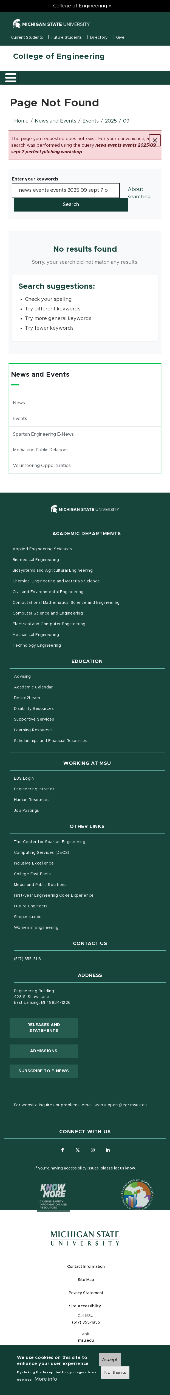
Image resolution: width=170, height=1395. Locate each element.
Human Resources (54, 799)
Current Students (27, 38)
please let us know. (118, 1168)
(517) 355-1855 (86, 1322)
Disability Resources (57, 708)
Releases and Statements (52, 1028)
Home (21, 121)
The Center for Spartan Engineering (72, 841)
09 (126, 121)
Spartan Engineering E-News (43, 434)
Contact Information (86, 1267)
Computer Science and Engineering (48, 613)
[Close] (155, 140)
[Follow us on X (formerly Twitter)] (77, 1149)
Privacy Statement (107, 1292)
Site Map (86, 1280)
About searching (139, 193)
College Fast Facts (55, 873)
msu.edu (107, 1340)
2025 (111, 121)
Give (120, 38)
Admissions (44, 1051)
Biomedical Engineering (36, 560)
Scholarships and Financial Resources (50, 741)
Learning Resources (56, 729)
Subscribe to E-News (48, 1070)
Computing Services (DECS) (64, 852)
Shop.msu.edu (50, 916)
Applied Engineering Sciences (42, 549)
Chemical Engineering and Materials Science (56, 581)
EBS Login (47, 778)
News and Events (55, 121)
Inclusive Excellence (34, 863)
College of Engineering (59, 56)
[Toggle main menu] (11, 78)
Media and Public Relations (41, 450)
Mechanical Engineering (36, 635)
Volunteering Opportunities (42, 465)
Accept (110, 1360)
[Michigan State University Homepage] (85, 1238)
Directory (98, 38)
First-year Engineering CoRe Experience (54, 895)
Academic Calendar (56, 686)
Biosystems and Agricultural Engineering (76, 570)
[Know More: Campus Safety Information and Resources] (43, 1185)
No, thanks (115, 1373)
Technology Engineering (37, 646)
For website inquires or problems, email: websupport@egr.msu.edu (80, 1105)
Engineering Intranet (57, 788)
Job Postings (49, 810)
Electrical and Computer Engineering (49, 624)
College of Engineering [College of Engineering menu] (80, 6)
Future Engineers (31, 906)
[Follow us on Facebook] (62, 1149)
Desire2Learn (50, 697)
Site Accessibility (106, 1306)
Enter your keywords (35, 179)
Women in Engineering (36, 928)
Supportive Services (57, 718)
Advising (22, 677)
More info (46, 1380)
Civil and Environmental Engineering (48, 592)
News (19, 403)
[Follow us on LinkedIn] (107, 1149)
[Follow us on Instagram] (92, 1149)
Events (91, 121)
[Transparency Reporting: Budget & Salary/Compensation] (127, 1185)
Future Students (67, 38)
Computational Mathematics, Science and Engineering (89, 602)
